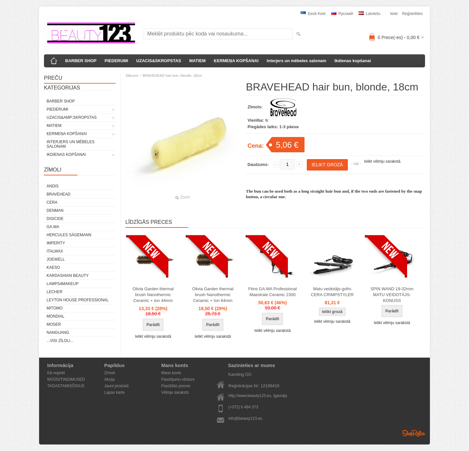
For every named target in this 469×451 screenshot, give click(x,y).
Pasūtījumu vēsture (178, 379)
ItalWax (55, 251)
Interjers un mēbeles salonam (296, 60)
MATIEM (197, 60)
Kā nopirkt (56, 373)
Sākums (131, 75)
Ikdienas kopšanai (352, 60)
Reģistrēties (412, 13)
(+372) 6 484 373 (243, 407)
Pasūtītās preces (175, 386)
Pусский (342, 13)
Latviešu (369, 13)
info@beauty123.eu (245, 418)
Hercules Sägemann (69, 235)
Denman (55, 210)
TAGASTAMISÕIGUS (65, 386)
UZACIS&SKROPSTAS (158, 60)
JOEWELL (56, 259)
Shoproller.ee (413, 433)
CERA (52, 202)
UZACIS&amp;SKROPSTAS (72, 117)
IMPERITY (56, 243)
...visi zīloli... (60, 340)
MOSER (54, 324)
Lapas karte (114, 392)
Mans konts (171, 373)
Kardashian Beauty (68, 275)
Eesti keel (313, 13)
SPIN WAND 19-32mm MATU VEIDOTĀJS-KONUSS (392, 294)
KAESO (53, 267)
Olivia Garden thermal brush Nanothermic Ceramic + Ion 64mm (212, 294)
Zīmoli (109, 373)
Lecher (55, 292)
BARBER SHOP (80, 60)
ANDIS (53, 186)
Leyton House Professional (78, 300)
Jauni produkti (116, 386)
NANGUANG (58, 332)
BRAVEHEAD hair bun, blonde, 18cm (172, 75)
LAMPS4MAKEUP (62, 283)
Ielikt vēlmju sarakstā (382, 161)
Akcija (109, 379)
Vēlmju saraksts (175, 392)
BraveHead (58, 194)
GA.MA (53, 227)
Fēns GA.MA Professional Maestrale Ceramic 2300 (272, 291)
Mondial (55, 316)
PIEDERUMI (116, 60)
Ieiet (394, 13)
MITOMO (55, 308)
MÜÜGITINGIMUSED (66, 379)
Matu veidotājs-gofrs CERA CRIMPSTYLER (332, 291)
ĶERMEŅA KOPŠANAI (236, 60)
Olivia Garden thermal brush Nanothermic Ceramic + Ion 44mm (153, 294)
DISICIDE (55, 218)
